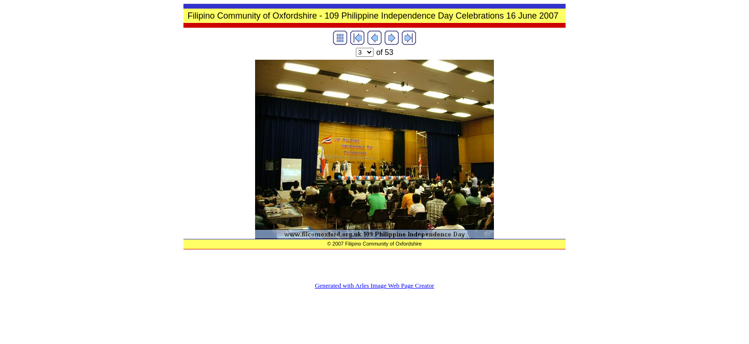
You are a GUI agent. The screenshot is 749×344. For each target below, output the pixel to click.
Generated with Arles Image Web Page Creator (374, 285)
